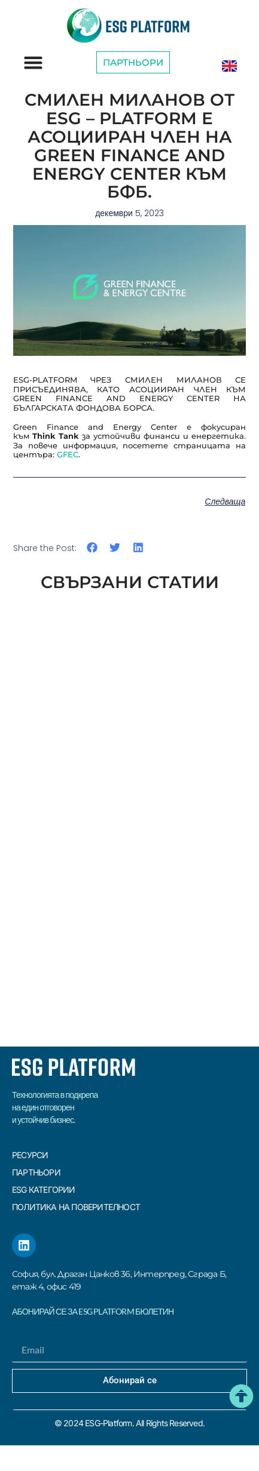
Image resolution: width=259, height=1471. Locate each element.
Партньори (36, 1172)
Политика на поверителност (76, 1207)
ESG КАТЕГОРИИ (43, 1189)
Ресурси (30, 1155)
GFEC (67, 454)
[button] (33, 63)
